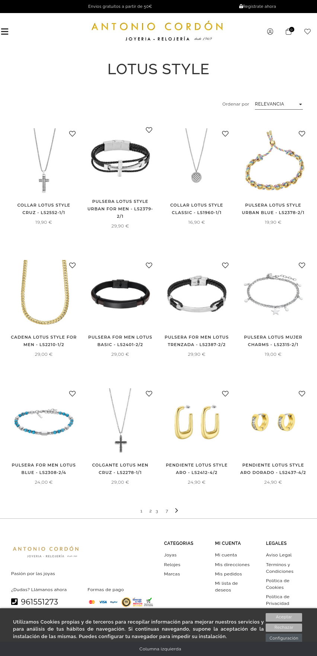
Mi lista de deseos (226, 587)
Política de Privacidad (277, 600)
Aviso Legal (279, 555)
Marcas (172, 573)
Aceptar (284, 617)
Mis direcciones (232, 564)
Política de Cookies (277, 584)
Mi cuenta (226, 555)
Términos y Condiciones (280, 568)
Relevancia (269, 104)
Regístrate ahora (257, 6)
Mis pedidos (228, 573)
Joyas (170, 555)
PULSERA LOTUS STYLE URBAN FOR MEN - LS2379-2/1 (120, 209)
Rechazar (284, 627)
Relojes (172, 564)
